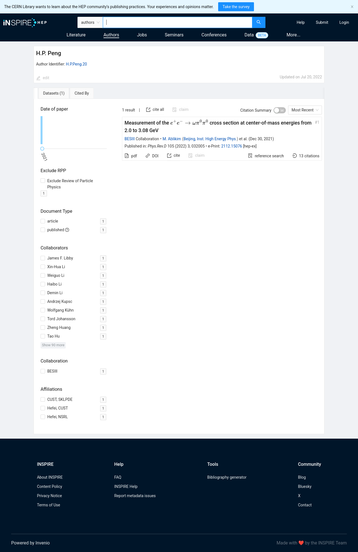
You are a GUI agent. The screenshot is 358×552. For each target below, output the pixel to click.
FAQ (117, 477)
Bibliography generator (226, 477)
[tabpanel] (179, 266)
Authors (111, 35)
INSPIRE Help (125, 486)
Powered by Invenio (30, 543)
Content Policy (49, 486)
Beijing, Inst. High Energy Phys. (210, 139)
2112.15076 (231, 146)
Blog (302, 477)
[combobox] (177, 22)
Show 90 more (53, 345)
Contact (305, 505)
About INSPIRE (50, 477)
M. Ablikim (171, 139)
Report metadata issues (135, 495)
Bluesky (304, 486)
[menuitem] (301, 22)
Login (344, 22)
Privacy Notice (49, 495)
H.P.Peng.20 (76, 64)
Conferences (214, 35)
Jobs (142, 35)
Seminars (174, 35)
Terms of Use (48, 505)
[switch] (280, 110)
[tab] (49, 93)
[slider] (42, 149)
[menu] (312, 22)
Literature (76, 35)
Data (249, 35)
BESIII (129, 139)
